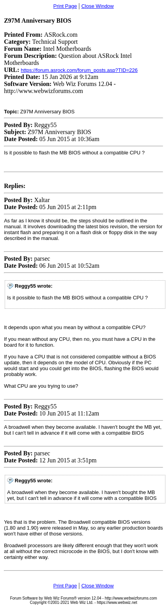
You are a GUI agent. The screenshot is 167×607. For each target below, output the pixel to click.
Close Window (97, 6)
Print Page (65, 6)
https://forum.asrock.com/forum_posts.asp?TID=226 (79, 70)
